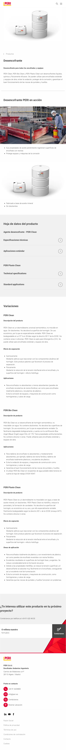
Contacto (7, 739)
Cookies (7, 744)
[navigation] (10, 54)
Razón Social (8, 721)
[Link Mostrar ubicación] (33, 705)
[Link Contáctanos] (33, 699)
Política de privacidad (12, 725)
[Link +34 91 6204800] (33, 689)
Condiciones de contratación (14, 734)
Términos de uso (10, 730)
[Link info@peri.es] (33, 694)
